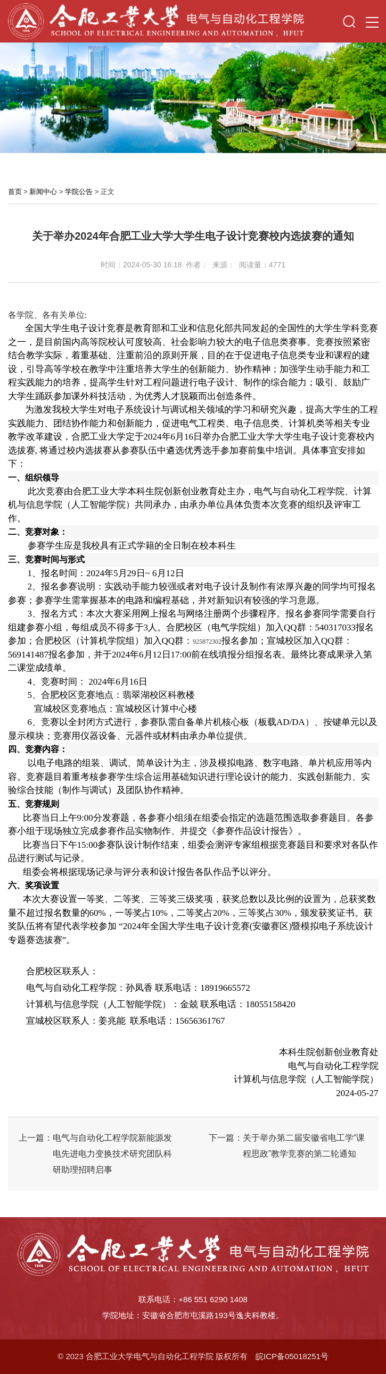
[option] (193, 98)
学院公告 (79, 192)
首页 (15, 192)
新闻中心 (43, 192)
